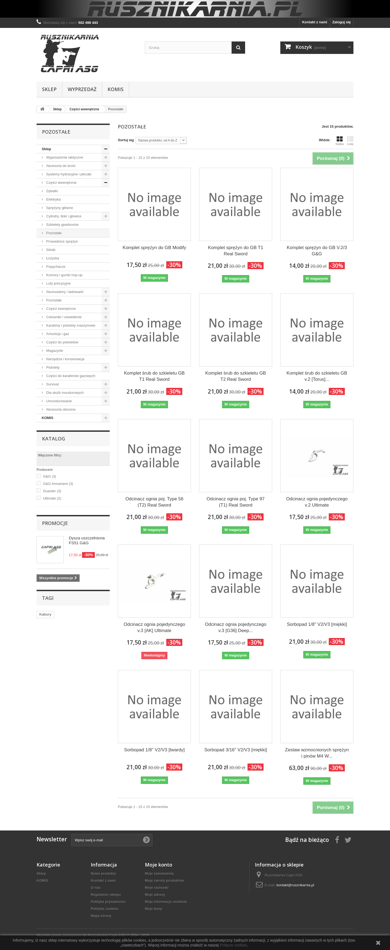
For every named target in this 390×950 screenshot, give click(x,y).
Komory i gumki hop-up (63, 275)
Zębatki (51, 191)
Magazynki (54, 351)
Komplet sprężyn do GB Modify (154, 247)
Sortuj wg (126, 140)
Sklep (49, 89)
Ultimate (52, 498)
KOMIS (115, 89)
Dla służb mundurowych (64, 393)
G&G (49, 476)
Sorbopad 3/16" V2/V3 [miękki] (235, 749)
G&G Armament (58, 484)
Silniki (50, 250)
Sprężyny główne (59, 208)
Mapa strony (101, 916)
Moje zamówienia (159, 873)
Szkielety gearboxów (62, 225)
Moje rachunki (156, 887)
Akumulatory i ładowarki (64, 292)
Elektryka (53, 199)
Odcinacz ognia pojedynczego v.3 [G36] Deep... (235, 627)
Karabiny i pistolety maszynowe (70, 325)
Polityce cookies (233, 945)
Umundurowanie (58, 401)
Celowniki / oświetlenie (63, 317)
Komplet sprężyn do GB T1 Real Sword (235, 250)
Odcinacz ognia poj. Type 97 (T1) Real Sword (236, 502)
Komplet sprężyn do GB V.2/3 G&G (317, 250)
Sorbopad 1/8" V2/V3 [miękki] (317, 624)
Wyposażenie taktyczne (64, 157)
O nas (95, 887)
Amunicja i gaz (57, 334)
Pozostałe (53, 233)
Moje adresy (155, 895)
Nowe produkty (103, 873)
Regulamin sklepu (106, 895)
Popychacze (55, 267)
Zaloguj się (341, 22)
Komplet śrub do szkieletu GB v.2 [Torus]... (317, 376)
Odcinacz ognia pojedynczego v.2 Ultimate (317, 502)
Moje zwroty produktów (164, 880)
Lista (350, 141)
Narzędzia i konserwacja (64, 359)
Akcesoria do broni (60, 166)
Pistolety (52, 367)
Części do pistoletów (61, 342)
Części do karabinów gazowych (70, 376)
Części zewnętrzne (60, 309)
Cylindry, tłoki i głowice (63, 216)
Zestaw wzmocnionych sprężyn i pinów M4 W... (317, 753)
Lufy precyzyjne (58, 283)
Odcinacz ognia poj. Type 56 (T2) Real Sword (154, 502)
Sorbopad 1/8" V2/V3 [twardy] (154, 749)
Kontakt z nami (314, 22)
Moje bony (153, 909)
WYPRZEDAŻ (82, 89)
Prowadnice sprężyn (61, 241)
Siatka (339, 141)
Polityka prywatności (108, 902)
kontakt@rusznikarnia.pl (295, 885)
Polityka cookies (104, 909)
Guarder (52, 491)
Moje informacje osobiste (166, 902)
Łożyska (52, 258)
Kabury (45, 614)
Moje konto (158, 864)
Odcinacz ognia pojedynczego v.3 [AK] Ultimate (154, 627)
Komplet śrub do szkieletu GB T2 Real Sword (235, 376)
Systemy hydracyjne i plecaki (68, 174)
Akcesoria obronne (60, 409)
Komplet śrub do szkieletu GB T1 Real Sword (154, 376)
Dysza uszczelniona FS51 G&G (87, 540)
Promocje (55, 523)
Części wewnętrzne (61, 183)
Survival (52, 384)
